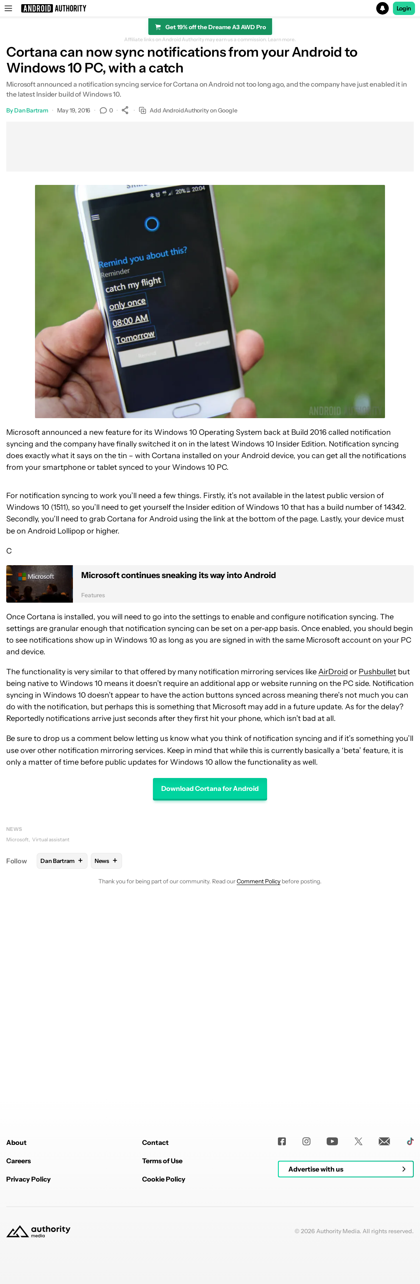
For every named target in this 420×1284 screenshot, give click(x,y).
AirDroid (333, 671)
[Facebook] (282, 1256)
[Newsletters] (384, 1256)
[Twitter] (358, 1256)
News (14, 829)
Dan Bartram (31, 110)
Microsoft (17, 839)
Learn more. (282, 39)
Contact (155, 1257)
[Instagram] (306, 1256)
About (16, 1257)
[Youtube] (332, 1256)
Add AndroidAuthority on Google (188, 111)
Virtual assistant (51, 839)
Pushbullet (377, 671)
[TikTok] (410, 1256)
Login (404, 8)
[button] (210, 8)
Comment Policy (258, 881)
